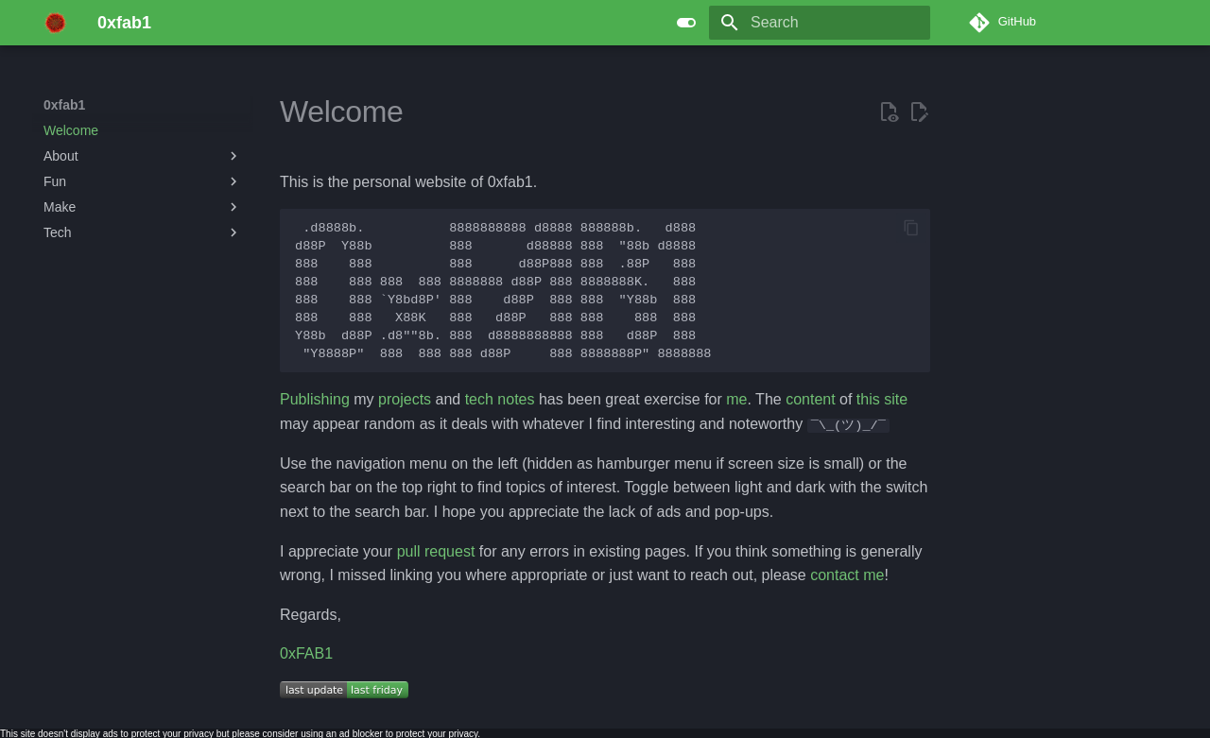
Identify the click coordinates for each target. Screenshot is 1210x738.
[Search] (819, 23)
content (810, 399)
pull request (436, 550)
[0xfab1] (55, 23)
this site (882, 399)
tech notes (500, 399)
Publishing (315, 399)
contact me (847, 575)
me (736, 399)
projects (404, 399)
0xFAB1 (306, 653)
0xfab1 (64, 104)
